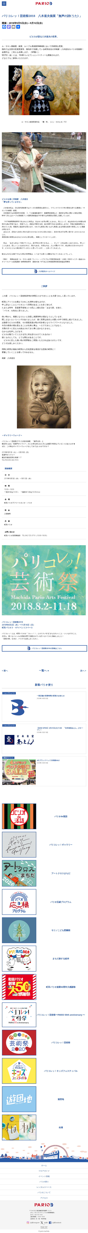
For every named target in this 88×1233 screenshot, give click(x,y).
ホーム (44, 1165)
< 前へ (5, 670)
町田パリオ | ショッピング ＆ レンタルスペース (45, 3)
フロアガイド (44, 1171)
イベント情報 (44, 1176)
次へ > (83, 670)
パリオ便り (44, 1181)
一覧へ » (44, 670)
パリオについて (44, 1192)
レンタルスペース (44, 1187)
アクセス (44, 1198)
